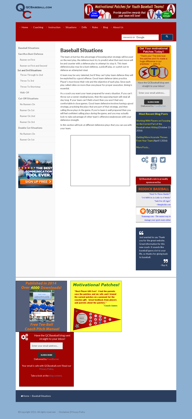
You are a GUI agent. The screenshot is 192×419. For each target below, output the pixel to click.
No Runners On (27, 104)
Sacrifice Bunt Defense (30, 54)
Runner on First (27, 59)
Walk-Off (24, 92)
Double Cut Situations (30, 127)
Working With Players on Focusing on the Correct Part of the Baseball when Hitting (153, 124)
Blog (105, 27)
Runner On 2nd (27, 116)
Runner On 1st (27, 110)
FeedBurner (160, 106)
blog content (55, 375)
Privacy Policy (46, 369)
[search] (139, 37)
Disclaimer (64, 412)
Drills (84, 27)
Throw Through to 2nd (31, 75)
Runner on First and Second (33, 65)
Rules (95, 27)
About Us (118, 27)
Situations (71, 27)
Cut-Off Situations (28, 98)
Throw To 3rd (27, 80)
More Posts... (142, 147)
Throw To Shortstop (30, 86)
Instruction (54, 27)
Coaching (38, 27)
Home (25, 27)
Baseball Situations (28, 48)
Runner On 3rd (27, 122)
